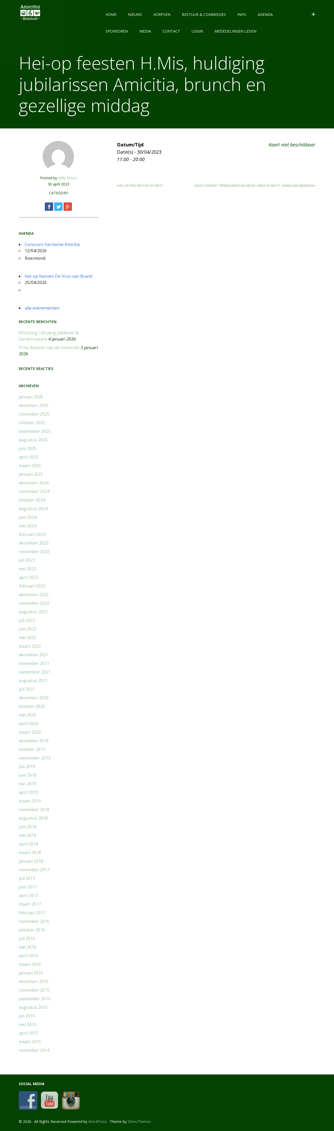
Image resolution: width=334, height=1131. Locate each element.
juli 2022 (27, 620)
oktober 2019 (32, 749)
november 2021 (34, 663)
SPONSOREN (117, 31)
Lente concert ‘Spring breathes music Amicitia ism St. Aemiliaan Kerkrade (253, 185)
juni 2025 (27, 448)
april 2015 (28, 1033)
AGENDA (265, 14)
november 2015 (34, 990)
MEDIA (145, 31)
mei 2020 (27, 715)
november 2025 (34, 414)
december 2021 (33, 655)
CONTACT (171, 31)
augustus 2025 (33, 440)
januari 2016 (31, 973)
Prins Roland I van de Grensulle (49, 347)
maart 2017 (30, 904)
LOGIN (197, 31)
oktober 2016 (32, 930)
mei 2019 (27, 784)
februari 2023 (32, 586)
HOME (111, 14)
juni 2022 (27, 629)
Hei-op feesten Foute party (141, 185)
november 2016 (34, 921)
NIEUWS (135, 14)
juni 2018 (27, 827)
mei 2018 (27, 835)
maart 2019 (30, 801)
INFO (241, 14)
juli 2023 (27, 560)
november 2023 (34, 551)
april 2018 (28, 844)
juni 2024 (27, 517)
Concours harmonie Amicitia (52, 244)
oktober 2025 (32, 422)
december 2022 (33, 594)
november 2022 (34, 603)
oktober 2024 (32, 500)
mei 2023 (27, 569)
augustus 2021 (33, 680)
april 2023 (28, 577)
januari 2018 (31, 861)
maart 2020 (30, 732)
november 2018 (34, 809)
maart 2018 (30, 852)
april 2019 (28, 792)
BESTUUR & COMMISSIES (204, 14)
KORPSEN (161, 14)
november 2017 (34, 870)
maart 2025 (30, 465)
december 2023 (33, 543)
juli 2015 (27, 1016)
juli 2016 (27, 938)
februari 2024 (32, 534)
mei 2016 (27, 947)
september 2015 (35, 999)
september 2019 (35, 758)
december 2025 (33, 405)
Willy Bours (67, 177)
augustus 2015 (33, 1007)
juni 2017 (27, 887)
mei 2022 (27, 637)
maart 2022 (30, 646)
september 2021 (35, 672)
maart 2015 (30, 1042)
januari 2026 (31, 397)
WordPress (97, 1121)
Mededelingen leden (235, 31)
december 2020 (33, 698)
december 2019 (33, 741)
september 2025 (35, 431)
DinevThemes (139, 1121)
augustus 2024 (33, 508)
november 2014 (34, 1050)
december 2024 (33, 483)
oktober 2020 (32, 706)
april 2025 (28, 457)
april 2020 (28, 723)
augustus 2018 (33, 818)
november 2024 (34, 491)
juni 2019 (27, 775)
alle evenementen (42, 308)
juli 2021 (27, 689)
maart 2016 (30, 964)
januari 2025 (31, 474)
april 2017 (28, 895)
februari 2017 (32, 913)
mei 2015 (27, 1024)
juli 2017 (27, 878)
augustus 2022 (33, 612)
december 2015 (33, 981)
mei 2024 (27, 526)
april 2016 (28, 956)
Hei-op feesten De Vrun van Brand (58, 276)
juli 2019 (27, 766)
